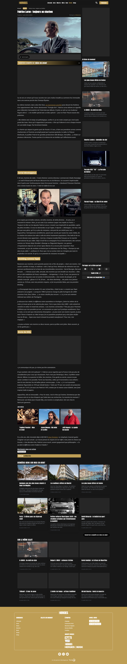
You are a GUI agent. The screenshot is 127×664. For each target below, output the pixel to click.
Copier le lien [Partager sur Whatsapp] (96, 273)
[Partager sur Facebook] (85, 269)
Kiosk (70, 3)
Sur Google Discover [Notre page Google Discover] (95, 624)
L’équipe (67, 621)
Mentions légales (69, 626)
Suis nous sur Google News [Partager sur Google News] (96, 277)
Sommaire (25, 57)
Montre (59, 3)
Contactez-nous (69, 623)
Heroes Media (69, 628)
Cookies (67, 630)
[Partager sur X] (92, 269)
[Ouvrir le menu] (96, 3)
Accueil (19, 8)
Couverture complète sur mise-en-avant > (96, 535)
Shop (74, 3)
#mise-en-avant (21, 451)
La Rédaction (77, 15)
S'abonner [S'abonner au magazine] (104, 3)
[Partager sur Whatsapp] (107, 269)
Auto (54, 3)
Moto (63, 3)
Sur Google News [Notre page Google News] (94, 621)
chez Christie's (53, 437)
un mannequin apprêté (54, 105)
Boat (67, 3)
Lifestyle (49, 3)
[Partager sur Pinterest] (99, 269)
